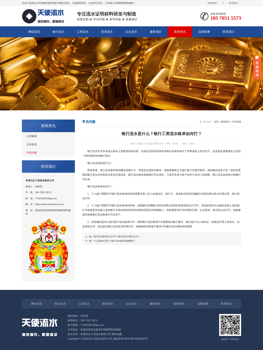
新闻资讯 (180, 31)
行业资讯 (31, 144)
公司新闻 (31, 136)
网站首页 (34, 31)
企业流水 (131, 31)
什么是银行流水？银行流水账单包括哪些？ (114, 241)
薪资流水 (107, 31)
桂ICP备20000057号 (136, 338)
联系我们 (233, 3)
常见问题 (31, 152)
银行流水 (58, 31)
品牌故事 (212, 3)
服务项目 (155, 31)
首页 (216, 121)
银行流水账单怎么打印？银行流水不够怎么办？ (117, 236)
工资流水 (83, 31)
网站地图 (117, 334)
